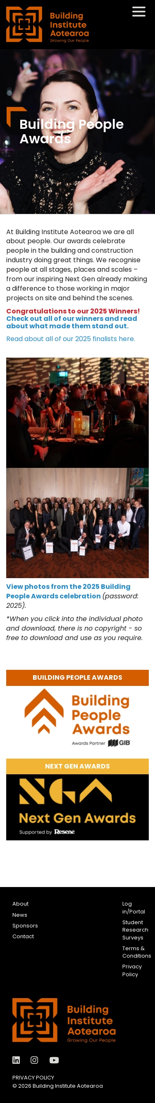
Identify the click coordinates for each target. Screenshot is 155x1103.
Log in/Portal (133, 907)
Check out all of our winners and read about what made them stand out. (71, 322)
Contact (23, 936)
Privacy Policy (132, 970)
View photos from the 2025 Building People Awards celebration (68, 591)
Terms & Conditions (136, 952)
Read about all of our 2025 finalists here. (71, 339)
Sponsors (25, 925)
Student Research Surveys (135, 930)
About (20, 903)
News (19, 914)
